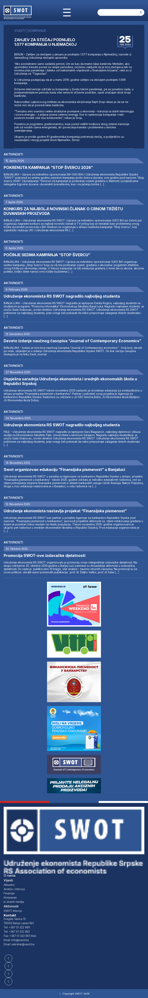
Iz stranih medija (14, 901)
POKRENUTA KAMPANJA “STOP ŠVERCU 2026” (48, 167)
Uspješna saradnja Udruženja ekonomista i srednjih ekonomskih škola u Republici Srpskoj (70, 381)
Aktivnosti (13, 154)
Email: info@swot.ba (16, 940)
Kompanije (10, 897)
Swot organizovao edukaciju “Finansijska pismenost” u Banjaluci (64, 469)
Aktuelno (9, 884)
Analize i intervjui (14, 889)
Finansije (9, 893)
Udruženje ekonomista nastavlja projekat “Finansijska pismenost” (65, 511)
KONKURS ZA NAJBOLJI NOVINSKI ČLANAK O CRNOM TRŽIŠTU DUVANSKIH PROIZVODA (63, 211)
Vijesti (8, 880)
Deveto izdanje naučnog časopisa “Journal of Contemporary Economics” (72, 341)
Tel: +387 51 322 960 (17, 927)
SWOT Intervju (13, 910)
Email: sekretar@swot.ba (19, 944)
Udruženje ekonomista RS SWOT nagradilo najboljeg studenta (62, 296)
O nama (9, 875)
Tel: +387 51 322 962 (17, 931)
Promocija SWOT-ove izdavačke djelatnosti (44, 555)
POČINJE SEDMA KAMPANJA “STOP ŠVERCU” (47, 255)
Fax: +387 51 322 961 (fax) (20, 935)
